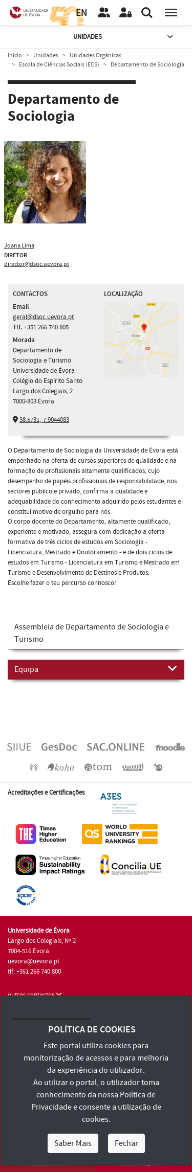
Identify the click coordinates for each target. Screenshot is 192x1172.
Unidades (124, 37)
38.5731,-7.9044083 (44, 419)
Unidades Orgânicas (95, 55)
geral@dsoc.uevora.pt (43, 317)
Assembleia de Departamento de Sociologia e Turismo (91, 633)
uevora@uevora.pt (33, 961)
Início (15, 55)
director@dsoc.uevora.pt (36, 264)
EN (81, 13)
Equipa (96, 668)
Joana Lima (19, 246)
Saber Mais (73, 1143)
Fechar (126, 1143)
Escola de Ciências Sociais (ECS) (59, 65)
